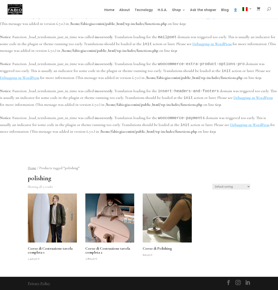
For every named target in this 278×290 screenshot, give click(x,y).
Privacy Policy (39, 283)
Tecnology (144, 10)
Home (109, 10)
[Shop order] (231, 187)
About (124, 10)
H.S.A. (162, 10)
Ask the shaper (203, 10)
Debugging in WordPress (212, 43)
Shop (176, 10)
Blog (225, 10)
